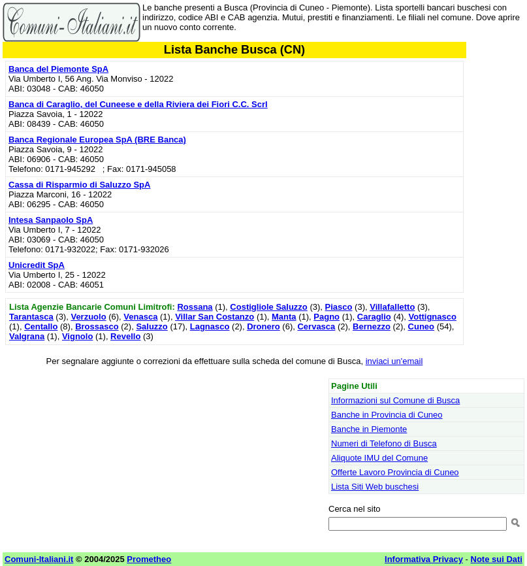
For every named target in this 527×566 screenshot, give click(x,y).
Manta (284, 317)
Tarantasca (31, 317)
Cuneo (421, 326)
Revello (125, 336)
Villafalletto (392, 307)
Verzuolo (88, 317)
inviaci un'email (394, 361)
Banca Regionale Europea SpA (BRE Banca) (97, 139)
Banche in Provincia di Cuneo (387, 415)
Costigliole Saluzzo (268, 307)
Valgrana (26, 336)
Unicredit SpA (36, 265)
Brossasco (96, 326)
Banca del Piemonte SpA (58, 69)
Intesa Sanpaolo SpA (50, 220)
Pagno (326, 317)
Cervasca (316, 326)
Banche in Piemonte (369, 429)
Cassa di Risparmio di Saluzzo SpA (79, 185)
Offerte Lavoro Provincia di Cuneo (395, 472)
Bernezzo (372, 326)
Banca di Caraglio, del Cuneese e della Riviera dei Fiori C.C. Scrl (138, 104)
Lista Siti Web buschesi (375, 486)
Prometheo (149, 559)
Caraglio (374, 317)
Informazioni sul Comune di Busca (395, 400)
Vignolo (77, 336)
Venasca (140, 317)
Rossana (194, 307)
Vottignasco (432, 317)
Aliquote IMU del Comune (379, 458)
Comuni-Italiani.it (39, 559)
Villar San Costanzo (214, 317)
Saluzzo (151, 326)
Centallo (40, 326)
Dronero (263, 326)
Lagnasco (210, 326)
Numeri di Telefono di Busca (384, 443)
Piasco (339, 307)
